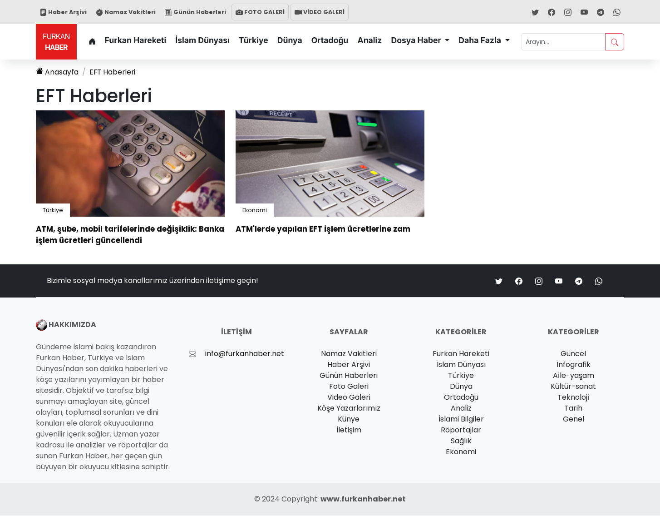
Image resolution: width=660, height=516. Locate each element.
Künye (349, 419)
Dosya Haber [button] (417, 40)
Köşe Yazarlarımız (348, 408)
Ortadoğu (330, 40)
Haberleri (113, 72)
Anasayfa (57, 72)
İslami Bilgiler (461, 419)
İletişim (348, 430)
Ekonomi (254, 210)
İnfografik (574, 365)
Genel (573, 419)
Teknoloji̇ (573, 397)
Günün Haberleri (195, 12)
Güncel (573, 354)
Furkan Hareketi (136, 40)
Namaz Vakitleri (126, 12)
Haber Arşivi (63, 12)
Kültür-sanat (573, 387)
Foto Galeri (349, 387)
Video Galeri (348, 397)
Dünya (289, 40)
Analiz (370, 40)
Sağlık (461, 441)
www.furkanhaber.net (363, 499)
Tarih (573, 408)
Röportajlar (461, 430)
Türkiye (253, 40)
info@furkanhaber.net (244, 354)
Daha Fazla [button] (480, 40)
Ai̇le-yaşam (573, 376)
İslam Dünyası (202, 40)
